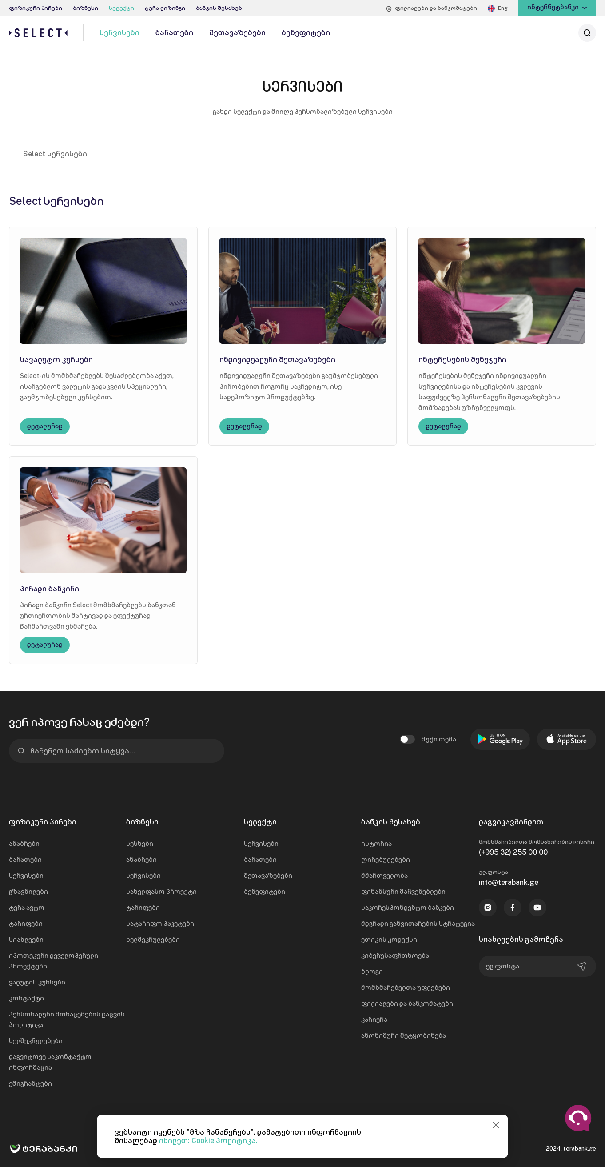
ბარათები (25, 859)
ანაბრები (24, 843)
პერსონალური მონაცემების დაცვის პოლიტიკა (67, 1019)
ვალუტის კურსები (37, 982)
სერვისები (26, 875)
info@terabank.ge (508, 882)
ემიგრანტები (30, 1083)
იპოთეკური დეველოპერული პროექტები (53, 961)
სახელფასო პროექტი (161, 891)
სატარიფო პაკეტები (160, 923)
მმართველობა (384, 875)
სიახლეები (26, 939)
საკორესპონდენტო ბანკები (407, 907)
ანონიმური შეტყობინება (403, 1035)
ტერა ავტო (26, 907)
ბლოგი (372, 971)
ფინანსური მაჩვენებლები (403, 891)
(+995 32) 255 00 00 (513, 852)
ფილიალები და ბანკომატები (407, 1003)
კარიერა (374, 1019)
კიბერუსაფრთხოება (395, 955)
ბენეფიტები (264, 891)
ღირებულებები (385, 859)
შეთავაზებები (268, 875)
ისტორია (376, 843)
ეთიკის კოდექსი (389, 939)
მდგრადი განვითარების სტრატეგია (418, 923)
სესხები (139, 843)
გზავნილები (28, 891)
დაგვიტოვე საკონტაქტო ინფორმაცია (50, 1062)
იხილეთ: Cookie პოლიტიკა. (208, 1140)
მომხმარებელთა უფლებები (405, 987)
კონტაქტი (26, 998)
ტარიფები (26, 923)
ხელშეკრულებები (36, 1040)
